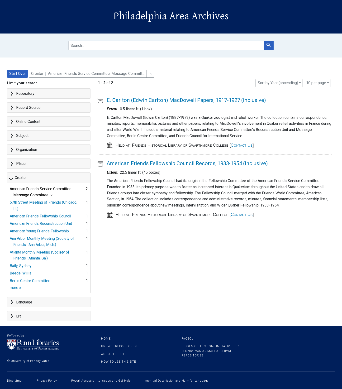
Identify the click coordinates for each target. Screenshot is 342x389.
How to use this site (118, 361)
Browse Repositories (119, 346)
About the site (113, 354)
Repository (25, 93)
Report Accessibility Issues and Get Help (101, 380)
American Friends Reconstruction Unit (41, 223)
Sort (278, 83)
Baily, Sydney (21, 266)
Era (18, 316)
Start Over (17, 73)
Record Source (28, 107)
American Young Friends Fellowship (39, 231)
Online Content (28, 121)
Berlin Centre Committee (30, 281)
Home (106, 338)
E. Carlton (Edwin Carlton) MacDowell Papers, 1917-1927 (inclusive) (186, 100)
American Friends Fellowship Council (40, 216)
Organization (26, 149)
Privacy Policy (47, 380)
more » (15, 287)
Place (21, 163)
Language (24, 302)
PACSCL (187, 338)
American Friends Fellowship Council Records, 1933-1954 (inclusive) (187, 163)
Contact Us (241, 145)
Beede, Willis (21, 273)
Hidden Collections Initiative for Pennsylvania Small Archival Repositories (210, 351)
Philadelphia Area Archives (171, 16)
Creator (21, 177)
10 (316, 82)
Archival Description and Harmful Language (177, 380)
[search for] (166, 45)
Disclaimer (15, 380)
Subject (22, 135)
